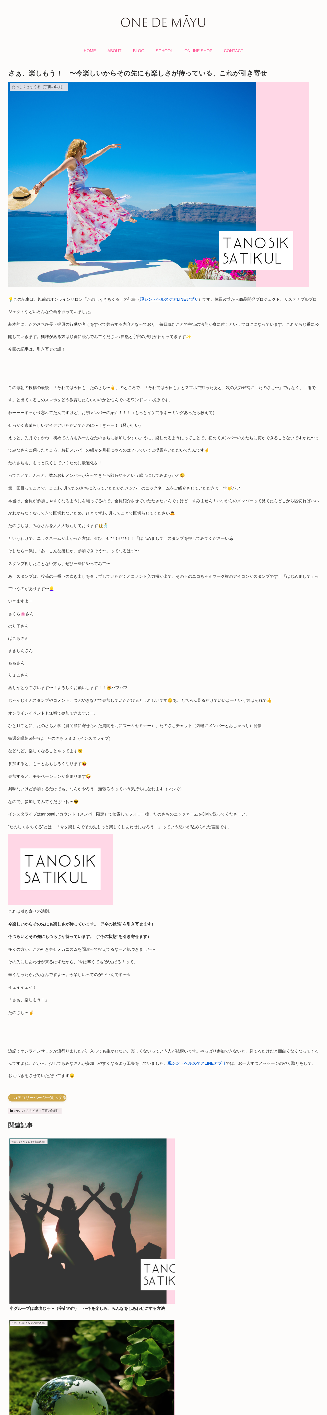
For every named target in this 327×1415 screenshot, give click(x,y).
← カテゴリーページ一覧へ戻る (37, 1097)
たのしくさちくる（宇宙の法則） (35, 1110)
